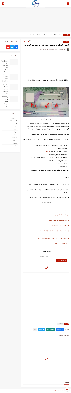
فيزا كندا (15, 140)
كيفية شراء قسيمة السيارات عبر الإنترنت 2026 (5, 79)
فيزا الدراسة (14, 132)
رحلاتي (15, 129)
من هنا (48, 151)
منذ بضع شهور (4, 60)
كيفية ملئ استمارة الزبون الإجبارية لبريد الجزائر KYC (5, 90)
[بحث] (3, 3)
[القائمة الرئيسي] (68, 3)
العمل (15, 123)
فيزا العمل (14, 134)
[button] (60, 329)
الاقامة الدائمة (13, 120)
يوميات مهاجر (55, 390)
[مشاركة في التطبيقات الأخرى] (35, 329)
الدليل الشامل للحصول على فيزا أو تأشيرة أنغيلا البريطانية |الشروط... (43, 34)
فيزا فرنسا (14, 137)
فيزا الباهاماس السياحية (62, 244)
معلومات (15, 143)
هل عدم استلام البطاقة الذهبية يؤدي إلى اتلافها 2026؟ (5, 102)
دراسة (15, 126)
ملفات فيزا (66, 41)
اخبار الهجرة (14, 118)
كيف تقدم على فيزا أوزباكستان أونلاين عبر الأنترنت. (54, 231)
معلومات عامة (13, 146)
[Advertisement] (35, 20)
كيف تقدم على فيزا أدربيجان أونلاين (59, 225)
